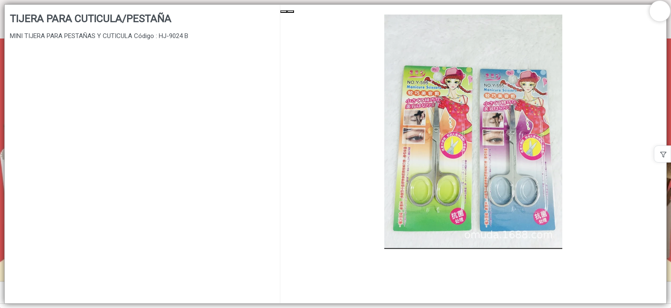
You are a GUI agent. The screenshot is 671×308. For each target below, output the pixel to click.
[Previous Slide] (283, 11)
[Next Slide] (290, 11)
